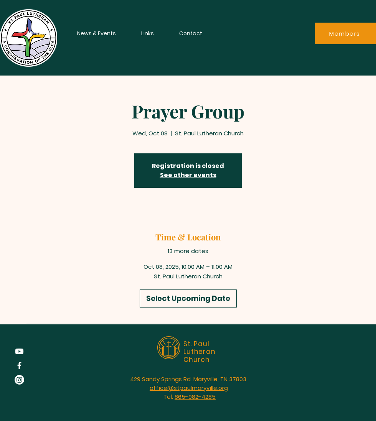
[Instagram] (19, 380)
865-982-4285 (195, 397)
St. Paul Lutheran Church (199, 351)
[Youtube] (19, 351)
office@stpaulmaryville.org (189, 388)
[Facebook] (19, 365)
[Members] (345, 33)
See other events (188, 175)
